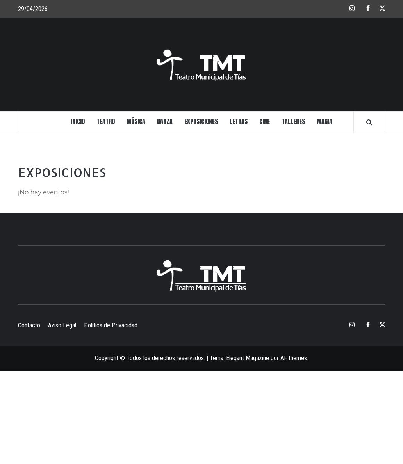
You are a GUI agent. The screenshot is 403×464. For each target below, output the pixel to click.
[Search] (369, 122)
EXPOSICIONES (201, 121)
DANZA (165, 121)
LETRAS (239, 121)
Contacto (29, 325)
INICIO (78, 121)
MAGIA (324, 121)
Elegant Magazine (247, 358)
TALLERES (293, 121)
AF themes (293, 358)
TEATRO (105, 121)
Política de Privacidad (110, 325)
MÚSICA (136, 121)
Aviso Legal (62, 325)
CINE (264, 121)
